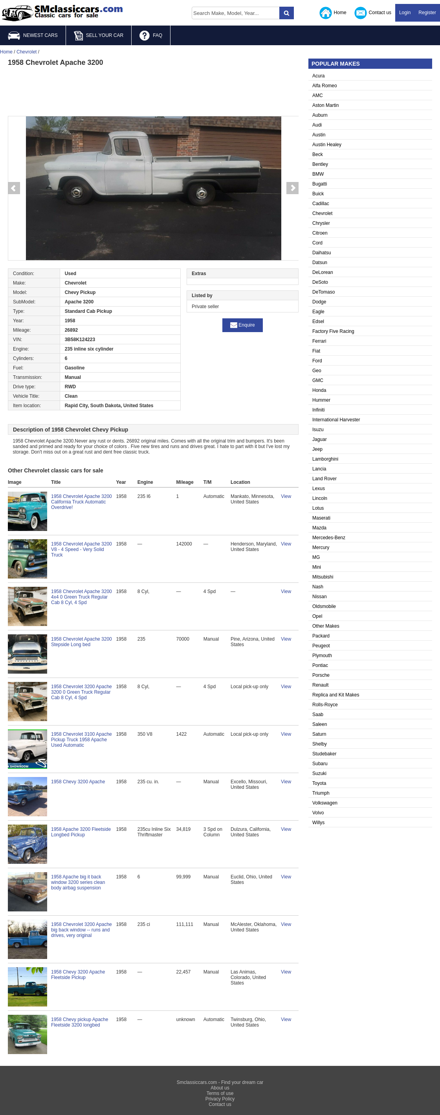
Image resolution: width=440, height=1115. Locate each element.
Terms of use (220, 1093)
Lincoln (319, 498)
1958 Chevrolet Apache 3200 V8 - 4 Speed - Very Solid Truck (81, 549)
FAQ (150, 36)
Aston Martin (325, 105)
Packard (321, 636)
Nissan (319, 596)
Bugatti (319, 184)
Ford (317, 361)
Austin (318, 135)
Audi (317, 125)
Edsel (318, 321)
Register (427, 12)
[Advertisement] (153, 90)
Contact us (372, 13)
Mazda (319, 528)
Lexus (318, 488)
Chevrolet (322, 213)
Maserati (321, 518)
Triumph (321, 793)
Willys (318, 822)
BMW (318, 174)
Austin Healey (326, 144)
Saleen (319, 724)
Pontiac (320, 665)
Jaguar (319, 439)
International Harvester (336, 419)
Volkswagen (324, 803)
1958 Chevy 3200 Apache (78, 781)
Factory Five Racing (333, 331)
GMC (317, 380)
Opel (317, 616)
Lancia (319, 469)
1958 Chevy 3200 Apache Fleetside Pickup (78, 974)
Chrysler (321, 223)
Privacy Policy (220, 1099)
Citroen (320, 233)
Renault (320, 685)
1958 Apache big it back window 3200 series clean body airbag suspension (78, 882)
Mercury (320, 547)
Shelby (319, 744)
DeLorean (322, 272)
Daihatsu (321, 252)
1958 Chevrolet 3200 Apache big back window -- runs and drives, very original (81, 930)
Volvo (318, 813)
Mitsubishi (322, 577)
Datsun (319, 262)
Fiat (316, 351)
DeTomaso (323, 292)
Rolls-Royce (325, 704)
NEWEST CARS (33, 35)
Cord (317, 243)
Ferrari (319, 341)
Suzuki (319, 773)
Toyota (319, 783)
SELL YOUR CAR (98, 35)
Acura (318, 76)
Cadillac (320, 203)
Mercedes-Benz (328, 537)
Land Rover (324, 478)
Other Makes (325, 626)
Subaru (320, 763)
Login (405, 12)
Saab (317, 714)
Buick (318, 194)
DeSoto (320, 282)
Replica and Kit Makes (335, 695)
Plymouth (322, 655)
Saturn (319, 734)
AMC (317, 95)
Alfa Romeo (324, 85)
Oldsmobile (324, 606)
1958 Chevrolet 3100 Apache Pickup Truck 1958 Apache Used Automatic (81, 739)
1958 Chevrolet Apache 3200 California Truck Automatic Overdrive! (81, 502)
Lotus (318, 508)
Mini (316, 567)
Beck (317, 154)
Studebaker (324, 754)
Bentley (320, 164)
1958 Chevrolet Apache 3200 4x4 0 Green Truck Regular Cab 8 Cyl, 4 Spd (81, 597)
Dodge (319, 302)
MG (316, 557)
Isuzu (318, 429)
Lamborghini (325, 459)
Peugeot (321, 645)
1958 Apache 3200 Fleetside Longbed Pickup (81, 832)
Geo (316, 370)
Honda (319, 390)
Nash (317, 587)
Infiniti (318, 410)
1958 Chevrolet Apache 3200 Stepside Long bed (81, 641)
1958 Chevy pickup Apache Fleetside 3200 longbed (79, 1022)
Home (332, 13)
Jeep (317, 449)
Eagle (318, 311)
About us (220, 1088)
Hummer (321, 400)
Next (292, 188)
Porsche (321, 675)
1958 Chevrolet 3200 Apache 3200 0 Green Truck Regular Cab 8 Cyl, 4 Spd (81, 692)
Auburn (320, 115)
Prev (13, 188)
